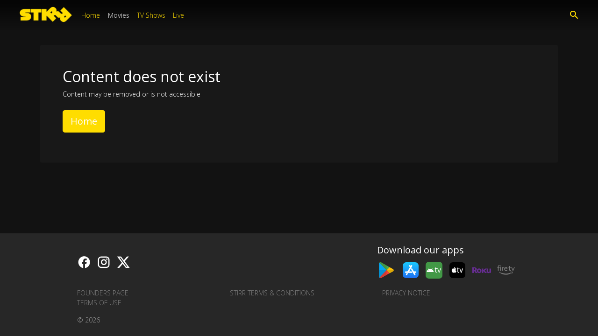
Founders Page (102, 292)
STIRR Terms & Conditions (272, 292)
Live (178, 15)
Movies (118, 15)
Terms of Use (99, 302)
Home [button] (84, 121)
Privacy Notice (406, 292)
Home (90, 15)
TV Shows (151, 15)
